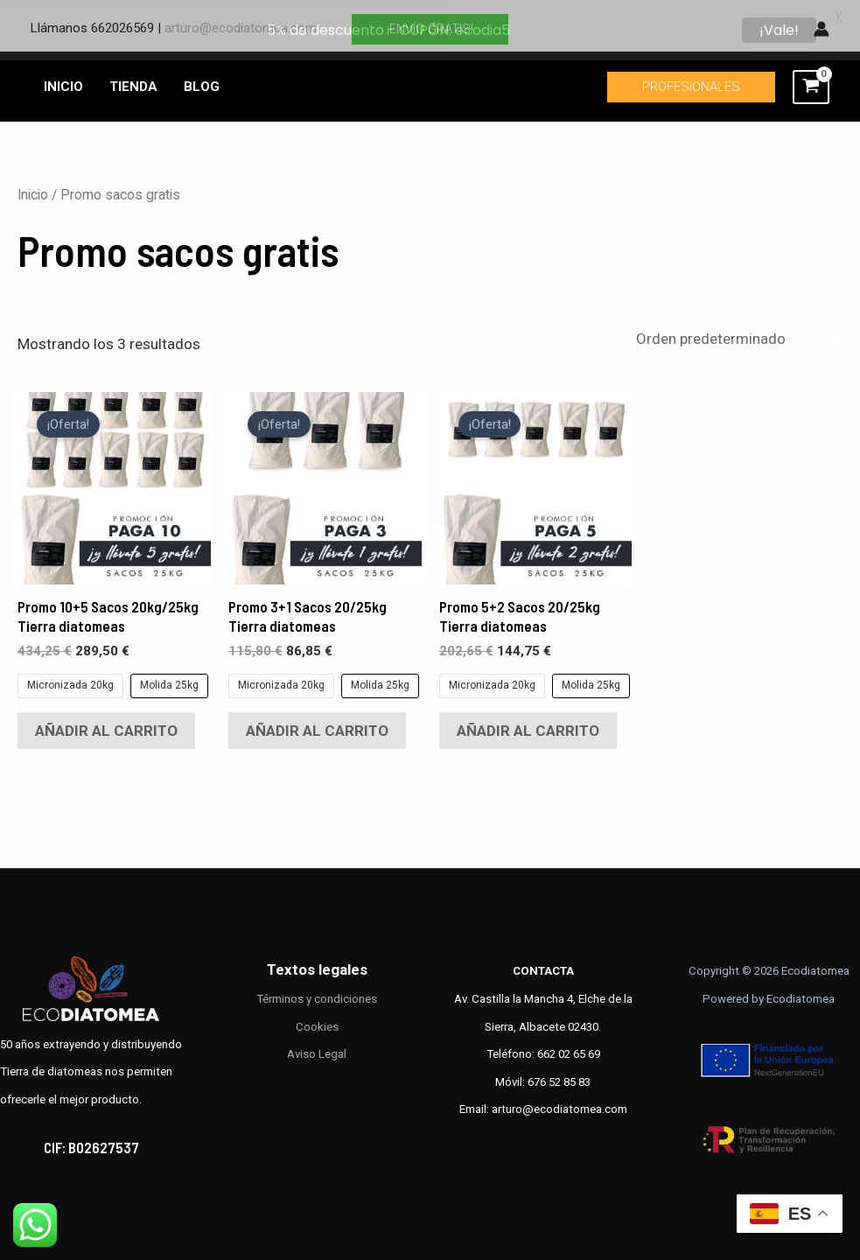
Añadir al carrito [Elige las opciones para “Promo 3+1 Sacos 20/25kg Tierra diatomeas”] (317, 723)
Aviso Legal (316, 1047)
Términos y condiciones (316, 991)
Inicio (32, 187)
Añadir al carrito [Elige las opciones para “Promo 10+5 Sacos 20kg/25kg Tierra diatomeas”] (106, 723)
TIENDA (133, 80)
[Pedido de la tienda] (735, 331)
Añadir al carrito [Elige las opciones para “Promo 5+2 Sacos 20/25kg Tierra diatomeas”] (528, 723)
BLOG (202, 80)
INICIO (63, 80)
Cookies (317, 1019)
